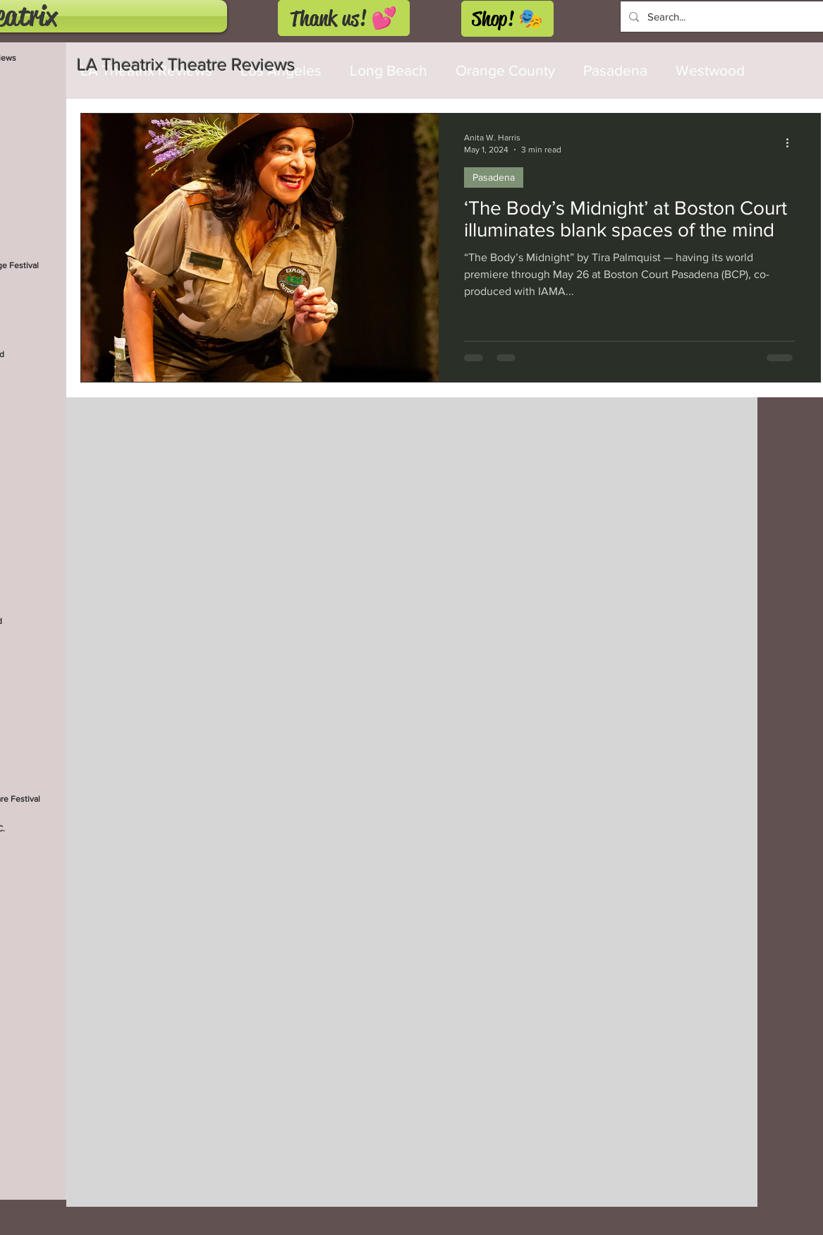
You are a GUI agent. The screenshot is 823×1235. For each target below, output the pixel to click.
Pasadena (615, 70)
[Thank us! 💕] (344, 18)
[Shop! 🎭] (507, 19)
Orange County (505, 70)
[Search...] (726, 16)
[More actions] (792, 142)
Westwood (710, 70)
